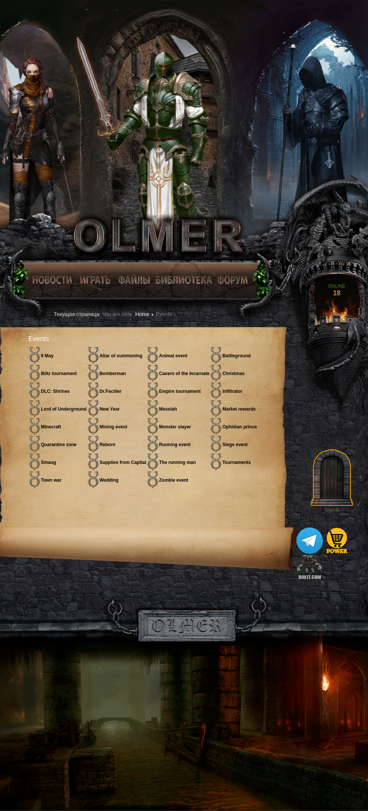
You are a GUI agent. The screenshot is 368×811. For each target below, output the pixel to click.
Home (142, 314)
